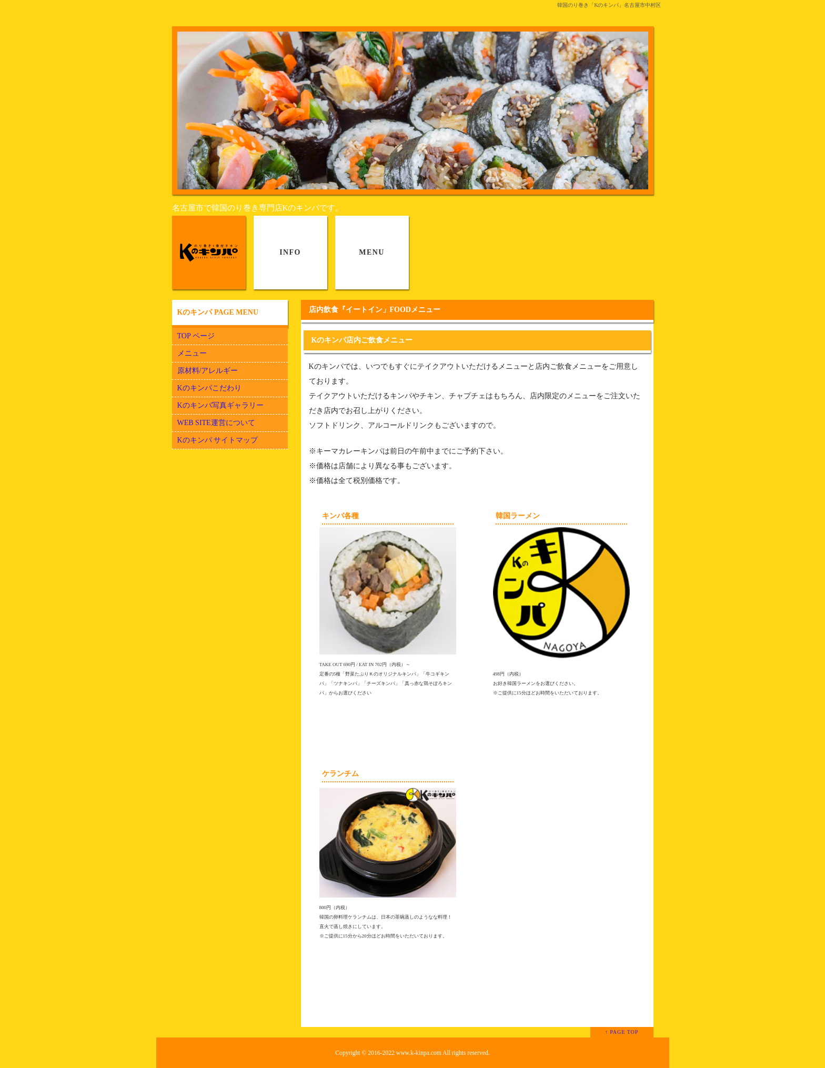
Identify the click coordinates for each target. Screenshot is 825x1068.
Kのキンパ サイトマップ (217, 440)
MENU (371, 252)
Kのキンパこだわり (209, 388)
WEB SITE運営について (216, 423)
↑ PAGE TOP (622, 1032)
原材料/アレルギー (207, 371)
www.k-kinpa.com (418, 1053)
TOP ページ (196, 336)
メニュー (192, 353)
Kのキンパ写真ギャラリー (220, 405)
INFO (290, 252)
